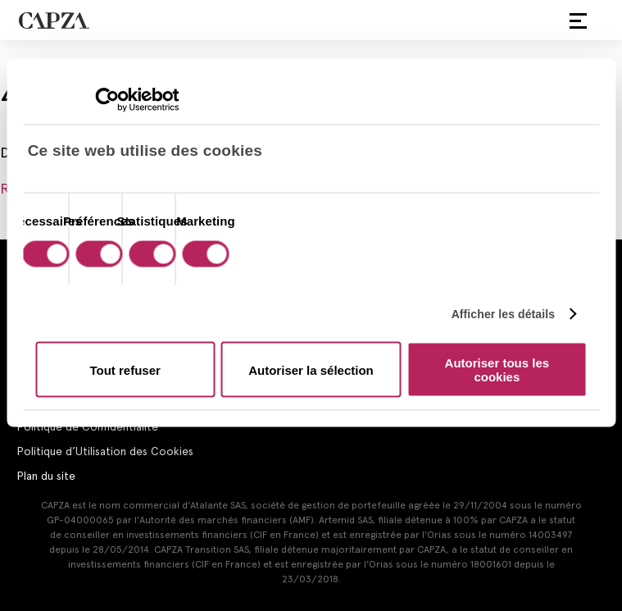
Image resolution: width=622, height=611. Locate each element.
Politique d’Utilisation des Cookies (104, 451)
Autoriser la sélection (311, 369)
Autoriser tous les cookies (497, 370)
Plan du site (45, 475)
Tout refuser (124, 369)
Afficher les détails (504, 313)
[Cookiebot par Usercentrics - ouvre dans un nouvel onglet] (107, 100)
